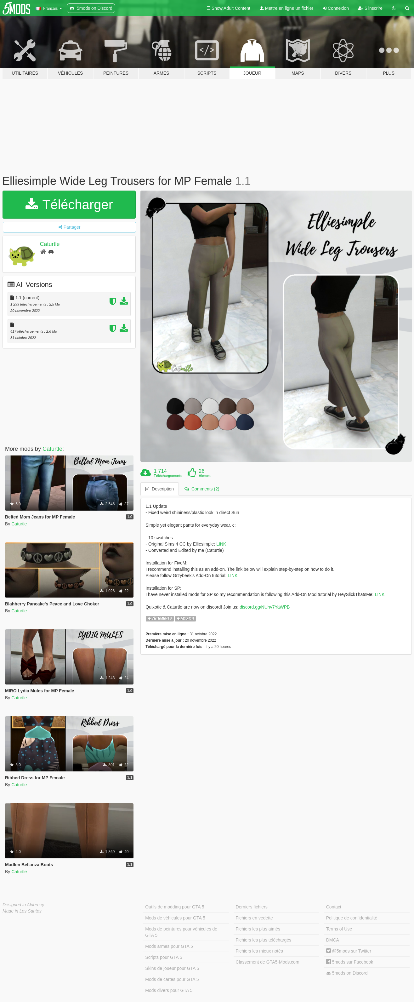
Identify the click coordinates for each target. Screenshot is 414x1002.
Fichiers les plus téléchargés (264, 939)
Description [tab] (159, 488)
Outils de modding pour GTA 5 (174, 906)
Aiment (204, 476)
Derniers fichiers (252, 906)
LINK (221, 544)
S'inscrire (370, 8)
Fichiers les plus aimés (258, 928)
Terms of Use (339, 928)
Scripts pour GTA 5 (163, 957)
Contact (333, 906)
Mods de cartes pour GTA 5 (172, 979)
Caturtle (50, 244)
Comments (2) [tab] (201, 488)
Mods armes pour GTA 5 (169, 946)
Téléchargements (168, 476)
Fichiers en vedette (254, 917)
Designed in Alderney (23, 904)
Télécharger (69, 204)
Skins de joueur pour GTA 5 (172, 968)
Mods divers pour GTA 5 (168, 990)
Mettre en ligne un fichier (286, 8)
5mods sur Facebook (349, 962)
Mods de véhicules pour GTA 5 (175, 917)
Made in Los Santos (22, 910)
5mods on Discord (347, 973)
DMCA (332, 939)
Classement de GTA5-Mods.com (267, 962)
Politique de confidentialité (351, 917)
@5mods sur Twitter (348, 951)
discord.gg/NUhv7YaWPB (265, 607)
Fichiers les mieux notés (259, 950)
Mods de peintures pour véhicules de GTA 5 (181, 932)
